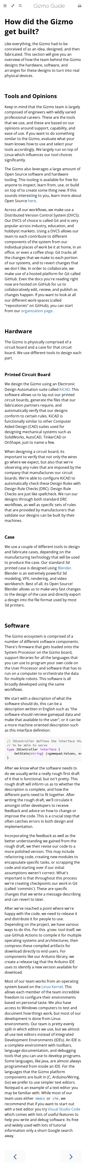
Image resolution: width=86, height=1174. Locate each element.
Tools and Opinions (31, 96)
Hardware (18, 331)
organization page (37, 310)
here (32, 200)
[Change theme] (13, 5)
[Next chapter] (71, 1156)
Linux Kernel (52, 986)
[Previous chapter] (15, 1156)
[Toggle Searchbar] (20, 5)
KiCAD (64, 389)
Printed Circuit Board (27, 374)
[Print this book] (80, 5)
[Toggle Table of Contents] (5, 5)
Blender (64, 567)
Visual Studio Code (64, 1109)
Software (17, 625)
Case (9, 537)
